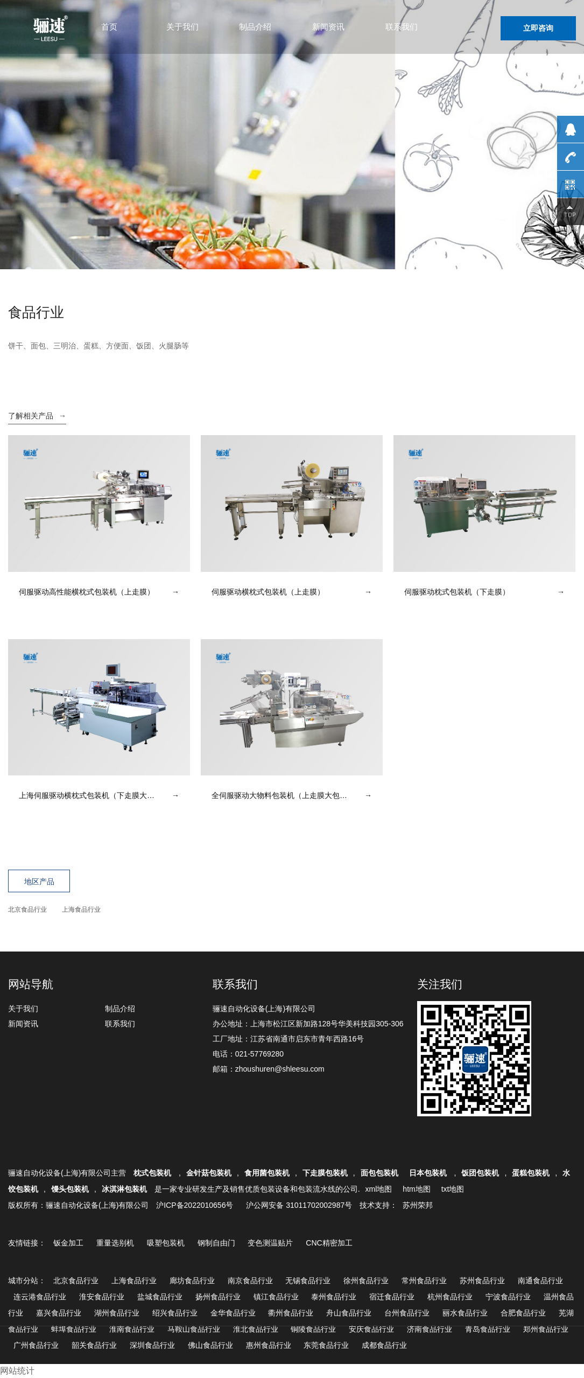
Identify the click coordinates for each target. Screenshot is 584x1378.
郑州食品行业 (545, 1329)
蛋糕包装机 (531, 1173)
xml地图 (378, 1189)
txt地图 (453, 1189)
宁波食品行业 (508, 1296)
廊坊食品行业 (192, 1280)
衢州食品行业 (290, 1313)
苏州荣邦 (418, 1205)
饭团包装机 (480, 1173)
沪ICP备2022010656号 (194, 1205)
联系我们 (401, 26)
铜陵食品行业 (313, 1329)
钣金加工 (68, 1243)
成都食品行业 (384, 1345)
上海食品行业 (81, 909)
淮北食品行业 (255, 1329)
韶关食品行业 (94, 1345)
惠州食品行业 (268, 1345)
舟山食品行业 (348, 1313)
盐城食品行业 (159, 1296)
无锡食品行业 (307, 1280)
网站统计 (17, 1370)
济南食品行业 (429, 1329)
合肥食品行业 (523, 1313)
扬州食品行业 (218, 1296)
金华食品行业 (233, 1313)
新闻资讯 (328, 26)
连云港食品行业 (39, 1296)
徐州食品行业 (366, 1280)
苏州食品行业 (482, 1280)
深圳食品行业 (152, 1345)
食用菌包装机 (267, 1173)
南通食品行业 (540, 1280)
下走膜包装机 (325, 1173)
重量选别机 (115, 1243)
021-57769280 (259, 1054)
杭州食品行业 (450, 1296)
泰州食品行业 (333, 1296)
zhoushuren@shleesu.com (280, 1069)
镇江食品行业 (276, 1296)
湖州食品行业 (116, 1313)
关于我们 (182, 26)
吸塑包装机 (166, 1243)
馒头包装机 (70, 1189)
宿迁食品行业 (391, 1296)
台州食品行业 (407, 1313)
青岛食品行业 (487, 1329)
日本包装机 (429, 1173)
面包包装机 (379, 1173)
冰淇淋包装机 (124, 1189)
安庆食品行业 (371, 1329)
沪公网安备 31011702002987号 (299, 1205)
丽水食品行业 (465, 1313)
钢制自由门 (216, 1243)
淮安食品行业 (101, 1296)
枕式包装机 (153, 1173)
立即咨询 (538, 28)
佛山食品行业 (210, 1345)
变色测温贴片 (270, 1243)
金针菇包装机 (208, 1173)
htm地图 (416, 1189)
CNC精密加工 (329, 1243)
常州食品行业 (424, 1280)
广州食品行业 (36, 1345)
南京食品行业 (250, 1280)
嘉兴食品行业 (58, 1313)
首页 (109, 26)
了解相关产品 (37, 415)
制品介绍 (255, 26)
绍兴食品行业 (175, 1313)
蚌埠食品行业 (73, 1329)
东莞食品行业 (326, 1345)
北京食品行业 (27, 909)
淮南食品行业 (131, 1329)
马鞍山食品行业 (193, 1329)
